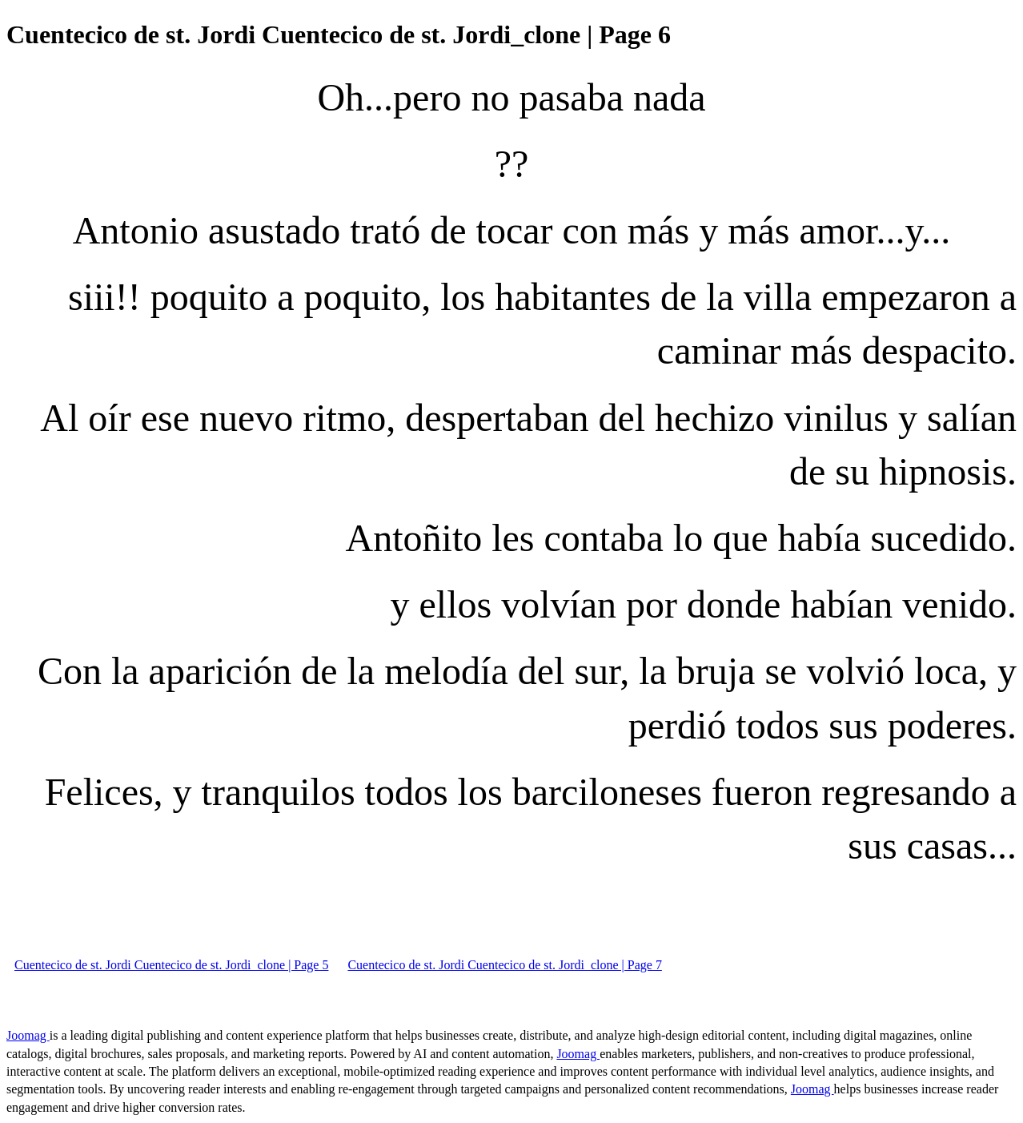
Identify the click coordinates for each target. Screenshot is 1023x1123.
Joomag (28, 1035)
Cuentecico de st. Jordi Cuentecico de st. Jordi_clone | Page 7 (504, 965)
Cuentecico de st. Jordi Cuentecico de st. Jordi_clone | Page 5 (171, 965)
